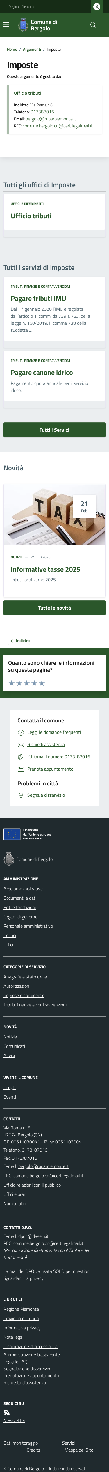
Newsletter (14, 1420)
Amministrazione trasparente (31, 1354)
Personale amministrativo (28, 925)
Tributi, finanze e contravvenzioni (40, 286)
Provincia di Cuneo (21, 1318)
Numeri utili (14, 1203)
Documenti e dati (19, 897)
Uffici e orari (14, 1194)
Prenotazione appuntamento (31, 1375)
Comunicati (14, 1046)
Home (12, 49)
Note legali (13, 1337)
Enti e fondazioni (19, 907)
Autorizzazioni (16, 985)
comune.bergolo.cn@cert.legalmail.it (58, 125)
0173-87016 (34, 1149)
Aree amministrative (23, 888)
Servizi (68, 1442)
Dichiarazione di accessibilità (30, 1346)
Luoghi (9, 1087)
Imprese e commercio (23, 995)
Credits (33, 1449)
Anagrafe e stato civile (25, 976)
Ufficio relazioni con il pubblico (32, 1184)
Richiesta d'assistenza (24, 1382)
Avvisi (9, 1055)
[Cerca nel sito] (91, 25)
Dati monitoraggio (20, 1442)
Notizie (17, 557)
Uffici (8, 944)
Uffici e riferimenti (27, 203)
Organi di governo (20, 916)
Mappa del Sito (79, 1449)
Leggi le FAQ (15, 1361)
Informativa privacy (22, 1327)
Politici (9, 935)
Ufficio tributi (27, 93)
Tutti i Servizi (54, 430)
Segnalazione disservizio (26, 1368)
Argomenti (32, 49)
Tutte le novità (54, 608)
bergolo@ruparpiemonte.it (51, 118)
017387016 (42, 111)
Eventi (9, 1096)
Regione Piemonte (22, 6)
